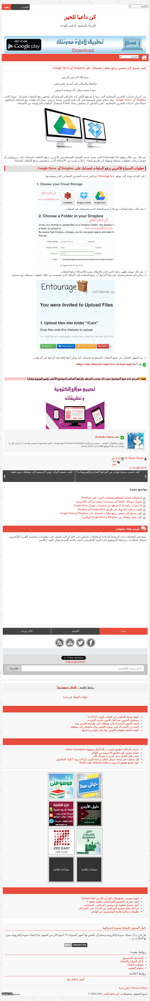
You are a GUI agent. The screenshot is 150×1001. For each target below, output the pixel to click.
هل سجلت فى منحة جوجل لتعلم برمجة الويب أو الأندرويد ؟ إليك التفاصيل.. (97, 759)
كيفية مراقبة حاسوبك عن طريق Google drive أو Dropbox (110, 509)
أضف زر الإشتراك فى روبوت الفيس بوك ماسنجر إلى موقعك (104, 726)
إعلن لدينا (124, 988)
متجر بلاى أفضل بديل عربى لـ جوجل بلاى (116, 756)
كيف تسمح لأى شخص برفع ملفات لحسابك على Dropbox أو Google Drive (99, 68)
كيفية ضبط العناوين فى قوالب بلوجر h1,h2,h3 (113, 716)
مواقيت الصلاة (135, 964)
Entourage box (106, 176)
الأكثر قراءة (26, 631)
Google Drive (123, 99)
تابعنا (123, 631)
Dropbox (141, 99)
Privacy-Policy (139, 988)
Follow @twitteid (75, 661)
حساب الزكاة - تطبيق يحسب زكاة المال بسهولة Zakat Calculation (102, 749)
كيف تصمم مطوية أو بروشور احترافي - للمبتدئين (111, 905)
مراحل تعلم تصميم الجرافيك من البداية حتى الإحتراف (108, 908)
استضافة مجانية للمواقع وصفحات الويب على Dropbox (111, 497)
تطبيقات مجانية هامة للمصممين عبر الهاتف (115, 911)
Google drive (139, 467)
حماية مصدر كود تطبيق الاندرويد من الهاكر (115, 752)
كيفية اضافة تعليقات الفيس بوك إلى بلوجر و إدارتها (110, 730)
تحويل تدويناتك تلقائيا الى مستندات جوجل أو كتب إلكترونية (109, 501)
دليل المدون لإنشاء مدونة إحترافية (124, 927)
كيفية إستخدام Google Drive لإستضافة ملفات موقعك (103, 364)
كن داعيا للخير (80, 17)
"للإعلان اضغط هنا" (67, 687)
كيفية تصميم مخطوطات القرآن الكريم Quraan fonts (110, 898)
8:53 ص (115, 458)
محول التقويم (135, 967)
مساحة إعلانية (89, 869)
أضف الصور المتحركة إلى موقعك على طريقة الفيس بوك (106, 723)
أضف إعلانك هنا (75, 979)
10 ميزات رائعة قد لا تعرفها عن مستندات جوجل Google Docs (107, 505)
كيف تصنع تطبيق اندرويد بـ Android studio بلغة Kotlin (109, 762)
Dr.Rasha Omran (104, 436)
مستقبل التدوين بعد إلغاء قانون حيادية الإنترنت (113, 720)
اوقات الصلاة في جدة (75, 697)
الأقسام (75, 631)
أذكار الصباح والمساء (131, 961)
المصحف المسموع (132, 958)
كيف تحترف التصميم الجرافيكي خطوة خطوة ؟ (113, 901)
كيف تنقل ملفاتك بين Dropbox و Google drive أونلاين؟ (111, 517)
